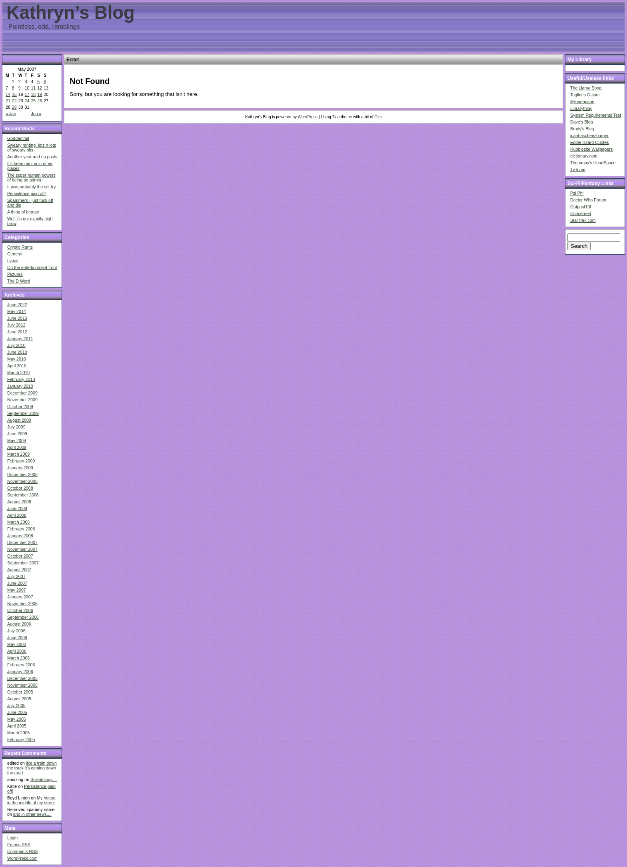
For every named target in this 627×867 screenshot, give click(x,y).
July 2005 (16, 705)
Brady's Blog (582, 128)
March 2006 (18, 658)
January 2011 (20, 338)
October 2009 (20, 406)
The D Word (18, 281)
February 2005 (21, 739)
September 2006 (23, 617)
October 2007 (20, 556)
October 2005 (20, 692)
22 (14, 100)
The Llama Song (585, 88)
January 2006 (20, 671)
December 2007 (22, 542)
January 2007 (20, 596)
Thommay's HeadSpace (592, 162)
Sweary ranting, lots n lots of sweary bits (31, 147)
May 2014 (16, 311)
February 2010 (21, 379)
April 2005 (16, 725)
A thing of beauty (23, 211)
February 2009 (21, 460)
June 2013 (17, 318)
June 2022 (17, 304)
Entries (18, 844)
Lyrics (12, 260)
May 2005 (16, 719)
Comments (22, 851)
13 (46, 88)
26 (39, 100)
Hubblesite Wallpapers (591, 149)
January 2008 (20, 535)
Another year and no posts (32, 156)
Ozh (377, 117)
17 (27, 94)
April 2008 (16, 515)
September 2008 (23, 494)
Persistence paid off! (26, 193)
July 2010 (16, 345)
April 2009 (16, 447)
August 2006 (19, 624)
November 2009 (22, 399)
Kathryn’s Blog (70, 12)
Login (12, 837)
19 (39, 94)
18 (33, 94)
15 (14, 94)
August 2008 (19, 501)
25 (33, 100)
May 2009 (16, 440)
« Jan (11, 113)
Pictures (15, 274)
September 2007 (23, 562)
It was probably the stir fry (31, 186)
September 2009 (23, 413)
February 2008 (21, 528)
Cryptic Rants (20, 247)
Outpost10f (580, 206)
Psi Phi (576, 193)
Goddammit (18, 138)
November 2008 (22, 481)
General (14, 253)
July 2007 (16, 576)
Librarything (581, 108)
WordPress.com (22, 858)
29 (14, 107)
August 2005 (19, 698)
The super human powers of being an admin (31, 177)
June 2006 (17, 637)
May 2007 (16, 590)
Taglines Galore (585, 94)
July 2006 (16, 630)
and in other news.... (32, 814)
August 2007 (19, 569)
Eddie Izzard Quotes (589, 142)
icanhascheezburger (589, 135)
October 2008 (20, 488)
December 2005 (22, 678)
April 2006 (16, 651)
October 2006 (20, 610)
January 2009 (20, 467)
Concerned (580, 213)
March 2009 (18, 454)
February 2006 (21, 664)
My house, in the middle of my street (31, 800)
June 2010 (17, 352)
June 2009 (17, 433)
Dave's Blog (581, 122)
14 (8, 94)
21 (8, 100)
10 (27, 88)
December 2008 (22, 474)
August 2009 (19, 420)
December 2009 (22, 393)
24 (27, 100)
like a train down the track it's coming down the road (32, 768)
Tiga (336, 117)
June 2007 (17, 583)
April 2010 (16, 365)
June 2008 (17, 508)
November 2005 (22, 685)
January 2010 (20, 386)
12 (39, 88)
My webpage (582, 101)
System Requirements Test (595, 115)
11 (33, 88)
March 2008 (18, 522)
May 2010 (16, 359)
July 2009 (16, 427)
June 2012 (17, 331)
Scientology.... (43, 779)
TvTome (577, 169)
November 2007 (22, 549)
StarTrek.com (583, 220)
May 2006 (16, 644)
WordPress (307, 117)
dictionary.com (583, 155)
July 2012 (16, 325)
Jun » (36, 113)
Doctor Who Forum (588, 199)
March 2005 (18, 732)
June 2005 (17, 712)
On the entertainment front (32, 267)
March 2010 (18, 372)
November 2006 (22, 603)
